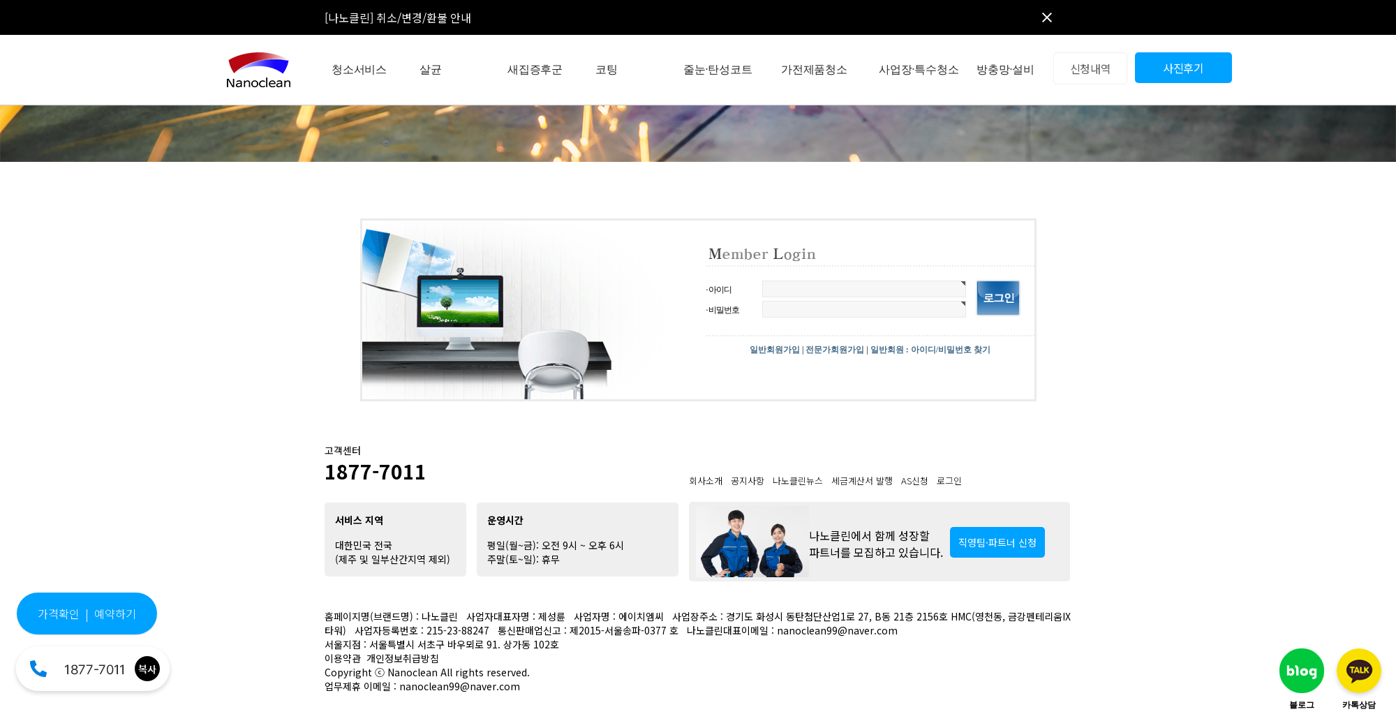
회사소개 (705, 480)
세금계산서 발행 (862, 480)
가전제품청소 (814, 69)
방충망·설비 (1005, 69)
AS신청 (914, 480)
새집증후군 (535, 69)
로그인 (949, 480)
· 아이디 (719, 290)
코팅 (606, 69)
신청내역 (1090, 68)
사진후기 (1183, 67)
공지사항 (747, 480)
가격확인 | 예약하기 (87, 613)
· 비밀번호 (722, 310)
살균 (430, 69)
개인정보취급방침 (402, 658)
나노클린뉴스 (798, 480)
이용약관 (343, 658)
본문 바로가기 (0, 0)
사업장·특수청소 (918, 69)
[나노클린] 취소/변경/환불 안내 (398, 17)
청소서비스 (359, 69)
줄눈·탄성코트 (717, 69)
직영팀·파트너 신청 (997, 542)
